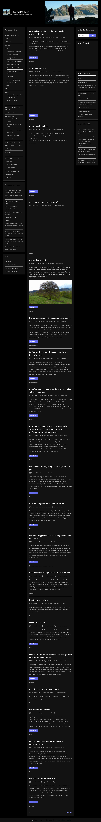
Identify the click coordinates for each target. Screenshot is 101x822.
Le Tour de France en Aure (13, 142)
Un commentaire (60, 603)
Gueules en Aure (10, 113)
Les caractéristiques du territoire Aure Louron (50, 318)
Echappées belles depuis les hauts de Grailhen (49, 572)
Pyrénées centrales (42, 566)
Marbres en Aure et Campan (13, 145)
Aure (32, 61)
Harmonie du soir (37, 622)
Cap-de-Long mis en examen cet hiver (46, 503)
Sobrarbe (50, 566)
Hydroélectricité (9, 116)
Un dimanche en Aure (38, 600)
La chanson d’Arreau (11, 139)
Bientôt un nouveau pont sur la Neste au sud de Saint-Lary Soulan (86, 131)
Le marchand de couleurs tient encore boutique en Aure (14, 226)
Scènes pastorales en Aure (12, 158)
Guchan (7, 92)
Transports (10, 77)
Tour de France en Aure (12, 171)
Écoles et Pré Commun (13, 64)
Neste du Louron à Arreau (14, 68)
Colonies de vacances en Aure (13, 89)
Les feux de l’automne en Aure (42, 778)
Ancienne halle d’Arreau (14, 51)
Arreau (7, 48)
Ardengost (8, 45)
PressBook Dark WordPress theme (63, 820)
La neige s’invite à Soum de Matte (44, 689)
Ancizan (7, 38)
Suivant (68, 812)
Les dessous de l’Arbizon (40, 709)
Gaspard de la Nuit (37, 260)
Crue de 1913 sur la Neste (14, 61)
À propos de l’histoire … (12, 35)
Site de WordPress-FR (11, 271)
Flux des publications (11, 265)
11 (37, 812)
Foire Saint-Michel (12, 100)
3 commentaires (59, 748)
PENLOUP (8, 218)
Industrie (9, 155)
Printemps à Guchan (38, 126)
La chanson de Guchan (13, 104)
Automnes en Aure (37, 68)
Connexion (8, 261)
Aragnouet (8, 42)
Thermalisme (9, 162)
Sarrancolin (8, 152)
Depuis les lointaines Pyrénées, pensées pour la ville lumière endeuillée (87, 88)
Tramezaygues (11, 168)
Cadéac (7, 85)
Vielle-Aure (8, 178)
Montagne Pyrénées (19, 11)
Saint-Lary (8, 149)
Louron (36, 345)
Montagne (34, 566)
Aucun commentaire (59, 38)
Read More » (34, 58)
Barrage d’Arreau (12, 58)
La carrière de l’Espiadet (12, 135)
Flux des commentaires (11, 268)
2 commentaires (60, 713)
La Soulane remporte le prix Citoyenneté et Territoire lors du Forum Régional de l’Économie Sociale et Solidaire (48, 429)
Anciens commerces (12, 54)
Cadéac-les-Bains (12, 164)
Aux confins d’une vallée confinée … (45, 202)
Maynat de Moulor (47, 37)
